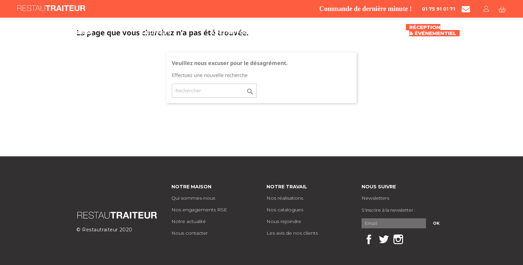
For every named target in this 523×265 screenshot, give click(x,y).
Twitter (383, 239)
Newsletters (375, 198)
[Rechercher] (214, 91)
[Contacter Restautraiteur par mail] (466, 9)
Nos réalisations (285, 198)
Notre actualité (188, 221)
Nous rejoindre (284, 221)
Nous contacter (189, 233)
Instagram (398, 239)
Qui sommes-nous (193, 198)
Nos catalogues (285, 210)
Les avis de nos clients (292, 233)
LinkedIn (413, 239)
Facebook (369, 239)
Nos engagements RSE (199, 210)
